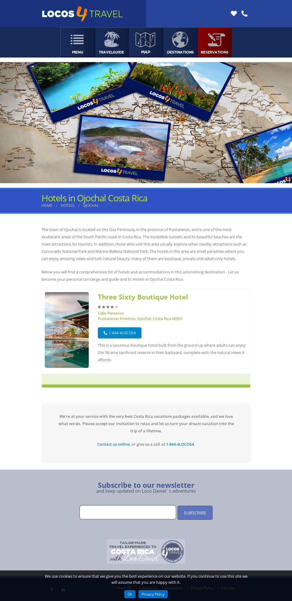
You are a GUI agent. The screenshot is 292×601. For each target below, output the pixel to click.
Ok (130, 594)
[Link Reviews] (233, 13)
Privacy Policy (153, 594)
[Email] (127, 512)
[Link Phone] (244, 13)
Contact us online (113, 444)
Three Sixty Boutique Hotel (143, 296)
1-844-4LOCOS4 (120, 332)
